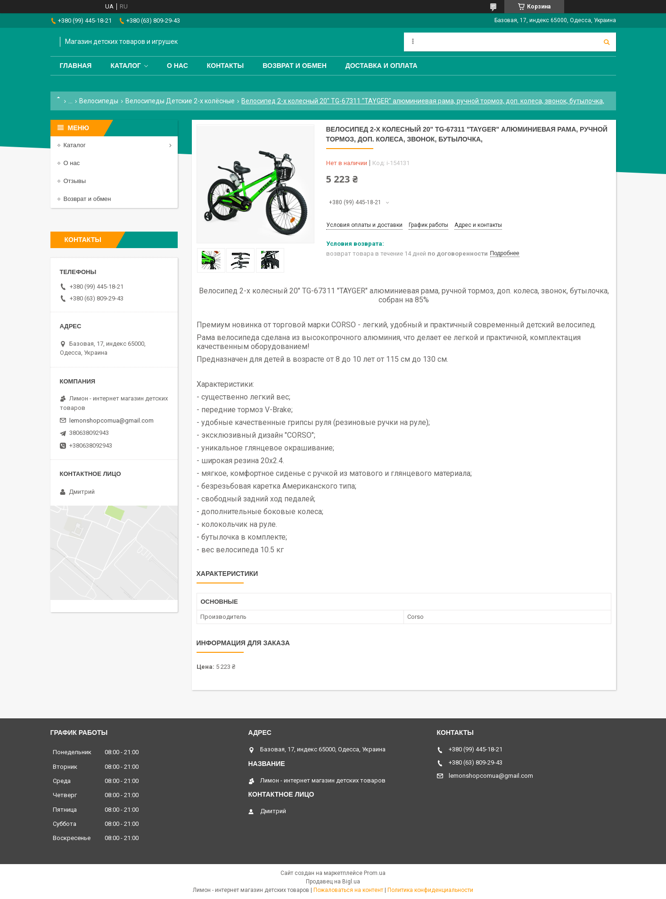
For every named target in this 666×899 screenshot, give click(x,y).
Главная (76, 65)
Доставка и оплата (381, 65)
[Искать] (606, 42)
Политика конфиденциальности (430, 890)
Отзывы (75, 180)
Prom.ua (375, 873)
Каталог (125, 65)
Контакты (225, 65)
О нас (177, 65)
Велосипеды (98, 101)
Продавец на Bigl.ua (333, 881)
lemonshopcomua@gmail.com (111, 420)
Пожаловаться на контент (348, 890)
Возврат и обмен (295, 65)
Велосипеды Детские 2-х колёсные (180, 101)
